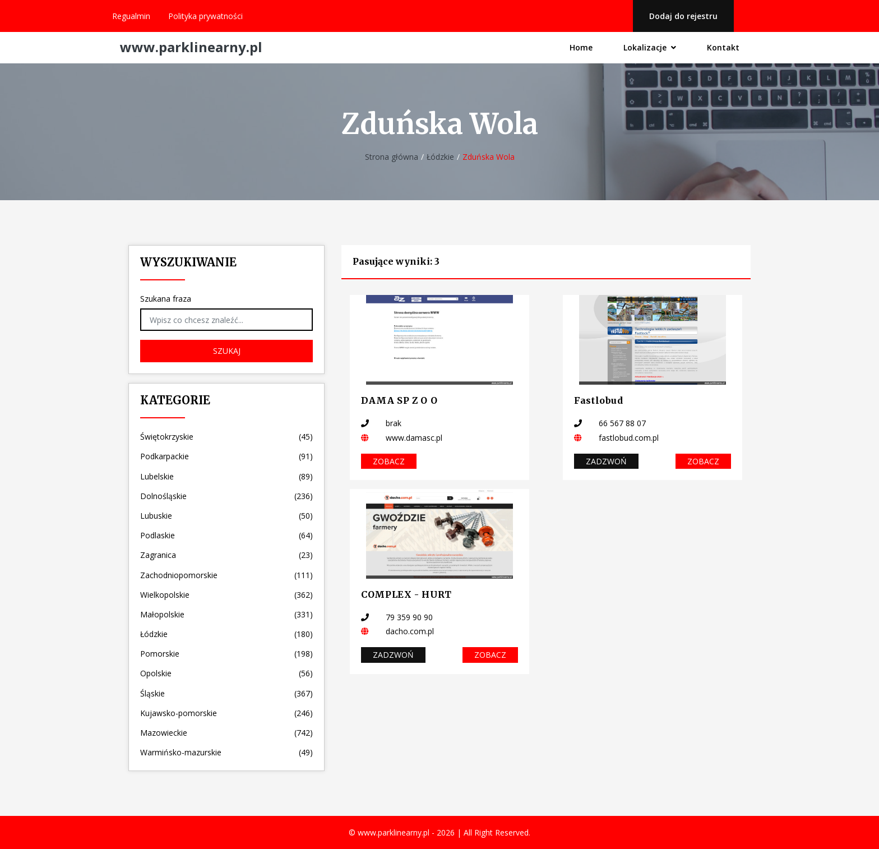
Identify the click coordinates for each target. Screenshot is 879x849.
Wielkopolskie (226, 595)
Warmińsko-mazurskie (226, 752)
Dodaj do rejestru (683, 16)
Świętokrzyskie (226, 437)
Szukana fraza (165, 298)
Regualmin (131, 16)
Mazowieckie (226, 733)
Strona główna (391, 156)
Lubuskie (226, 516)
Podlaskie (226, 535)
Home (579, 48)
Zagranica (226, 555)
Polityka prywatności (205, 16)
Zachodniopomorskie (226, 575)
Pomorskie (226, 654)
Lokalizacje (649, 47)
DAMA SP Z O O (399, 400)
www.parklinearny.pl (191, 47)
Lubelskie (226, 476)
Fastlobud (598, 400)
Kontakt (723, 48)
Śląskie (226, 693)
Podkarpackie (226, 456)
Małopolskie (226, 614)
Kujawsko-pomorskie (226, 713)
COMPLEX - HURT (406, 594)
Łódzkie (440, 156)
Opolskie (226, 673)
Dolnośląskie (226, 496)
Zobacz (389, 461)
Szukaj (226, 350)
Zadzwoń (606, 461)
